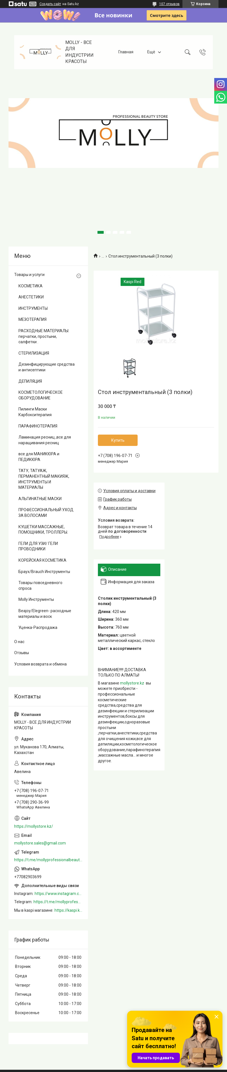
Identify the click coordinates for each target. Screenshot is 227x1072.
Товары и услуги (29, 274)
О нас (19, 641)
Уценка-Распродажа (37, 627)
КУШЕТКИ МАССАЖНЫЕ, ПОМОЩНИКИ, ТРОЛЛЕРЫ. (43, 530)
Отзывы (21, 652)
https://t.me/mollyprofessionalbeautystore (48, 860)
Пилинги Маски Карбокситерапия (35, 412)
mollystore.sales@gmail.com (40, 843)
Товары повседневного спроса (40, 585)
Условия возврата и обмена (40, 664)
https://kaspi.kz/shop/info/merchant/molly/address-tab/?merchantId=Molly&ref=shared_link (68, 910)
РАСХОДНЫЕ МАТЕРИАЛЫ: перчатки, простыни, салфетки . (43, 336)
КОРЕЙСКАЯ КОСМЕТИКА (42, 560)
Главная (125, 52)
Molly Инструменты (36, 599)
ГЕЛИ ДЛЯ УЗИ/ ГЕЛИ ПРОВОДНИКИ (38, 546)
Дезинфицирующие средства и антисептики (46, 367)
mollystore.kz (132, 683)
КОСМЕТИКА (30, 286)
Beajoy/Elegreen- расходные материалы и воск (44, 613)
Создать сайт (50, 4)
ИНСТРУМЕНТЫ (33, 308)
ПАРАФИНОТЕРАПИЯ (37, 426)
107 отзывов (169, 4)
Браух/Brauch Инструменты (44, 571)
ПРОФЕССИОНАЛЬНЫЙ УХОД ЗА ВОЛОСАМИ (45, 512)
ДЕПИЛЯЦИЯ (30, 381)
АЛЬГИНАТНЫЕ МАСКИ (40, 498)
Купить (118, 440)
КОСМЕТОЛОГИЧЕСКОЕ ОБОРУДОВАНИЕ (40, 395)
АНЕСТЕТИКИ (31, 297)
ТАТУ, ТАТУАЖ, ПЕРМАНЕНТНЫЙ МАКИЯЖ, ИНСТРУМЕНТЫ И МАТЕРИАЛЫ (43, 479)
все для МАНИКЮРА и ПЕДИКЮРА (38, 457)
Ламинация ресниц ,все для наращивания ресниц (44, 440)
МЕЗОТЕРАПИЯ (32, 319)
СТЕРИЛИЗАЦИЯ (33, 353)
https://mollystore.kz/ (33, 826)
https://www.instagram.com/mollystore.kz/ (58, 893)
